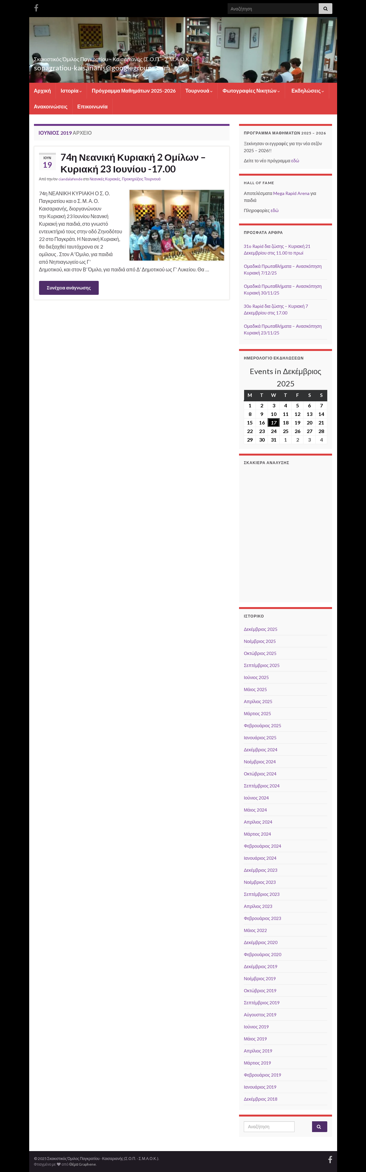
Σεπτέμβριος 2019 (262, 1002)
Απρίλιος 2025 (258, 701)
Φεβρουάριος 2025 (262, 725)
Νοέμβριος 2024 (260, 761)
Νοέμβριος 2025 (260, 641)
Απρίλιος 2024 (258, 822)
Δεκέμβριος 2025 (260, 629)
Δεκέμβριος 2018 (260, 1099)
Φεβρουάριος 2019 (262, 1075)
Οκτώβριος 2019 (260, 990)
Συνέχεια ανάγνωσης (69, 287)
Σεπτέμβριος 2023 (262, 894)
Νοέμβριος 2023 (260, 882)
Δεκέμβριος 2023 (260, 870)
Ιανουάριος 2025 (260, 737)
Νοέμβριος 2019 (260, 978)
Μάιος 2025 (255, 689)
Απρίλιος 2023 (258, 906)
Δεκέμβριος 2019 (260, 966)
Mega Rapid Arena (291, 193)
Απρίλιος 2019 (258, 1050)
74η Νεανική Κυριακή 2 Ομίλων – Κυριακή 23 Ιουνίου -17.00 (133, 162)
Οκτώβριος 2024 (260, 773)
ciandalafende (70, 179)
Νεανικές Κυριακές (105, 179)
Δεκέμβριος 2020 (260, 942)
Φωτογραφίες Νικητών (251, 90)
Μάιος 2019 (255, 1038)
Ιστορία (71, 90)
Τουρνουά (199, 90)
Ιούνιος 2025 (256, 677)
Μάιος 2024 (255, 810)
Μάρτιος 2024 (257, 834)
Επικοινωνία (92, 106)
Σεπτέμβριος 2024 (262, 785)
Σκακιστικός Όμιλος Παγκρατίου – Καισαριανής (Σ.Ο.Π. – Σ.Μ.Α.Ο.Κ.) (172, 57)
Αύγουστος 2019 (260, 1014)
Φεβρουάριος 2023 (262, 918)
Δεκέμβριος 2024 (260, 749)
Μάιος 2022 (255, 930)
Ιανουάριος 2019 (260, 1087)
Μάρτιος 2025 (257, 713)
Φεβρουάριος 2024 (262, 846)
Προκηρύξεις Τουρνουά (141, 179)
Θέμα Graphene (82, 1164)
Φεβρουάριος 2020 (262, 954)
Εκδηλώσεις (307, 90)
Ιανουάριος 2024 (260, 858)
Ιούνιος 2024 (256, 797)
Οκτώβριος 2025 (260, 653)
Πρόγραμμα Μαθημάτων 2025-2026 (134, 90)
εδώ (295, 160)
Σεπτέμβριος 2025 (262, 665)
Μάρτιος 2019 (257, 1062)
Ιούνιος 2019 (256, 1026)
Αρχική (42, 90)
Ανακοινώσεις (51, 106)
